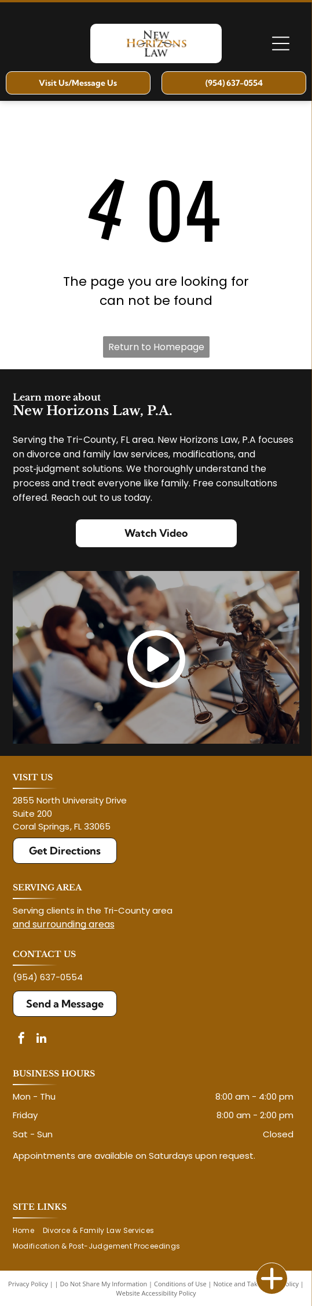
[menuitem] (28, 1231)
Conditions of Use (180, 1283)
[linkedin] (41, 1039)
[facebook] (21, 1039)
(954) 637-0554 (48, 977)
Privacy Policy (28, 1283)
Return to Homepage (156, 347)
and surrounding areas (64, 924)
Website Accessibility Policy (156, 1293)
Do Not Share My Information (103, 1283)
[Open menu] (280, 43)
